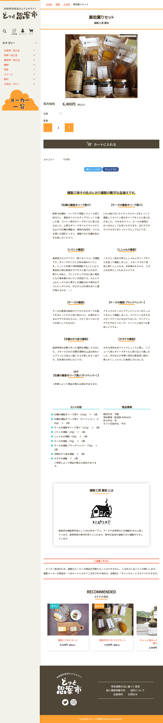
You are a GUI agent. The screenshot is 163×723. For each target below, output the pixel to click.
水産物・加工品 (12, 50)
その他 (66, 4)
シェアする (110, 169)
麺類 (6, 64)
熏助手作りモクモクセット (112, 640)
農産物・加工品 (12, 60)
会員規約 (118, 694)
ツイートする (93, 169)
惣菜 (6, 69)
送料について (137, 690)
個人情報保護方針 (115, 690)
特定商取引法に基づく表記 (125, 686)
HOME (49, 4)
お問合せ (133, 694)
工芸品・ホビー (12, 83)
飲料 (6, 79)
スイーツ (8, 74)
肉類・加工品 (10, 55)
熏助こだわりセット (68, 640)
